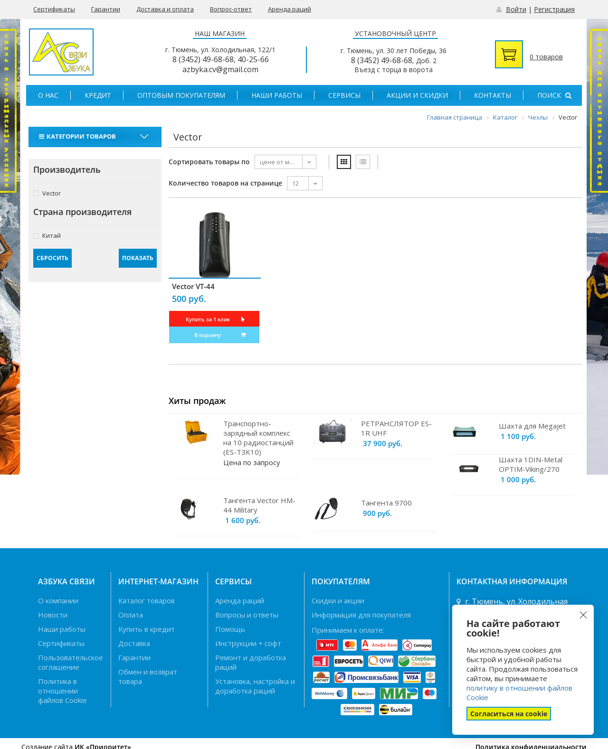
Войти (516, 9)
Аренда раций (289, 9)
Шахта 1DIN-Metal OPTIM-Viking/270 (530, 464)
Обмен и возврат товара (147, 676)
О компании (58, 600)
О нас (48, 95)
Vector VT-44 (193, 286)
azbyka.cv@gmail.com (220, 69)
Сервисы (344, 95)
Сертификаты (54, 9)
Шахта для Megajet (532, 426)
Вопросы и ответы (246, 614)
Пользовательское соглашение (70, 662)
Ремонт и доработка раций (250, 662)
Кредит (98, 95)
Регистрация (554, 9)
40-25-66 (253, 59)
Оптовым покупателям (181, 95)
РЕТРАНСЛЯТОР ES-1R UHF (396, 428)
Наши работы (276, 95)
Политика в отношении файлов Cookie (62, 690)
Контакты (492, 95)
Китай (47, 235)
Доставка (134, 643)
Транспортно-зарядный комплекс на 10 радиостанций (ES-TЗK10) (258, 438)
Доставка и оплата (165, 9)
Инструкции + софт (248, 643)
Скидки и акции (338, 600)
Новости (52, 614)
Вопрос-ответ (231, 9)
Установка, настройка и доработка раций (255, 685)
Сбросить (52, 258)
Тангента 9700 (386, 502)
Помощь (230, 629)
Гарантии (105, 9)
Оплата (130, 614)
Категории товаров (78, 136)
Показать (137, 258)
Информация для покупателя (361, 614)
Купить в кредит (146, 629)
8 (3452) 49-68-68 (203, 59)
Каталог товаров (146, 600)
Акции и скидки (417, 95)
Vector (47, 193)
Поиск (554, 95)
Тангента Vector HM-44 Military (259, 505)
